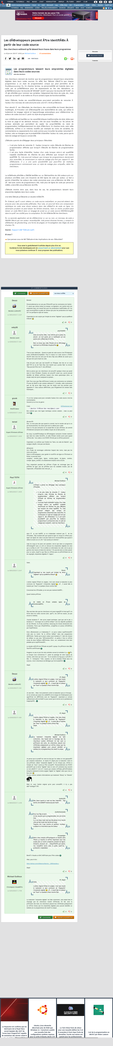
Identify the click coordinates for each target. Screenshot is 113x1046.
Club (85, 2)
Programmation (79, 5)
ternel (14, 422)
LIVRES (37, 8)
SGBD (88, 5)
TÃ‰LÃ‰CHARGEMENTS (49, 8)
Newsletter (51, 2)
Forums (10, 2)
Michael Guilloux (30, 53)
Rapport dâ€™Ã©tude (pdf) (23, 230)
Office (94, 5)
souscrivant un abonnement (50, 248)
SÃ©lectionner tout (66, 406)
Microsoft (50, 5)
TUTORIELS (15, 8)
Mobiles (100, 5)
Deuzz (14, 300)
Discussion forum (95, 56)
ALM (43, 5)
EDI (70, 5)
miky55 (15, 327)
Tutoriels (20, 2)
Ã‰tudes (70, 2)
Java (56, 5)
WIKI (77, 8)
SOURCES (62, 8)
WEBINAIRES (29, 8)
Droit (78, 2)
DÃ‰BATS (70, 8)
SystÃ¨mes (108, 5)
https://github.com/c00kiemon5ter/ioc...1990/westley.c (43, 863)
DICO (82, 8)
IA (38, 5)
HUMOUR (89, 8)
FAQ (28, 2)
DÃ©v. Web (63, 5)
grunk (14, 398)
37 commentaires (45, 54)
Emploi (61, 2)
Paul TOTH (14, 477)
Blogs (34, 2)
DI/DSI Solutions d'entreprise (21, 5)
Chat (41, 2)
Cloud (34, 5)
